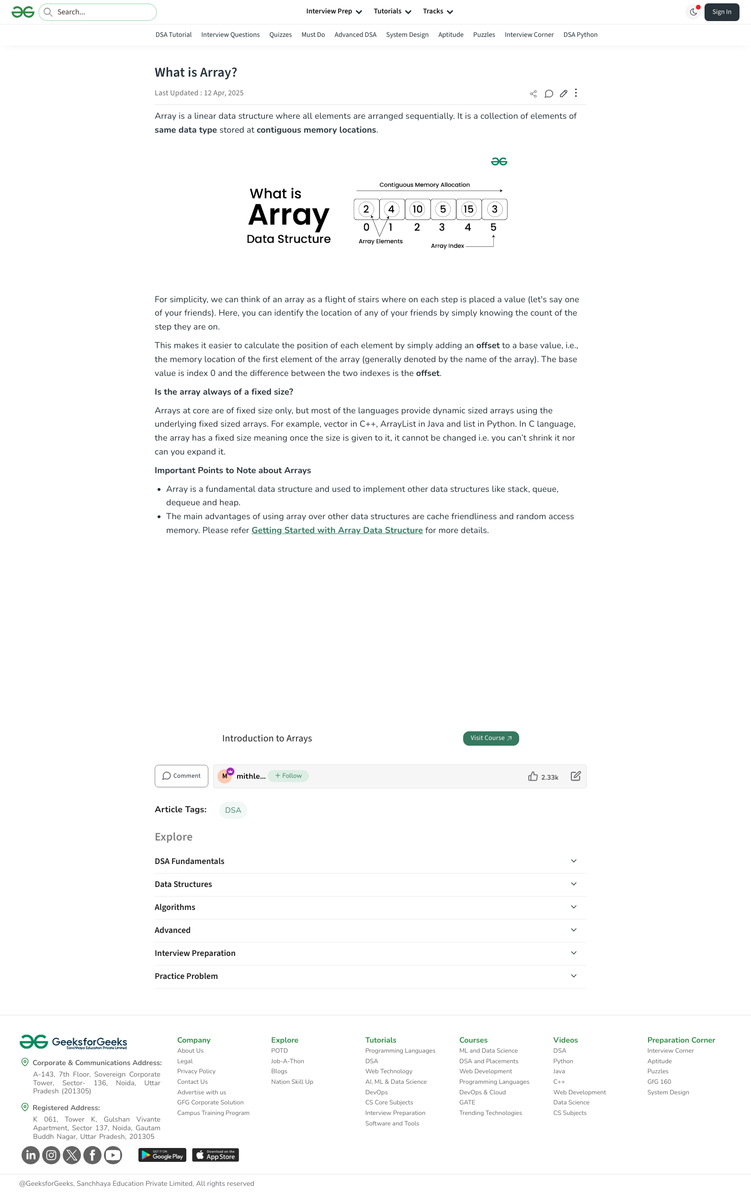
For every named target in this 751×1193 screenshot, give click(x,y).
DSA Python (580, 35)
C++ (559, 1082)
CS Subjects (570, 1113)
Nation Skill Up (292, 1082)
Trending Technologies (490, 1113)
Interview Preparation (395, 1113)
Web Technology (388, 1071)
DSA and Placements (489, 1061)
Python (563, 1061)
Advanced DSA (356, 35)
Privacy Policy (196, 1071)
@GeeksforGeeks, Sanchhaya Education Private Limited (106, 1184)
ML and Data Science (488, 1050)
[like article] (543, 776)
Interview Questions (230, 35)
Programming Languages (400, 1050)
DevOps (376, 1092)
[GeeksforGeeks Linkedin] (29, 1155)
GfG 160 (659, 1082)
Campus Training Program (213, 1113)
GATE (467, 1102)
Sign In (722, 12)
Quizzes (280, 35)
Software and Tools (392, 1123)
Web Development (485, 1071)
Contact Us (192, 1082)
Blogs (279, 1071)
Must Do (313, 35)
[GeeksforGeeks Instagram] (50, 1155)
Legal (185, 1061)
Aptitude (451, 35)
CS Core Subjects (389, 1102)
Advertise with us (202, 1092)
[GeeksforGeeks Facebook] (91, 1155)
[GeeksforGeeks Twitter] (70, 1155)
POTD (279, 1050)
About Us (190, 1050)
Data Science (571, 1102)
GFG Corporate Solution (210, 1102)
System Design (407, 35)
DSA (233, 810)
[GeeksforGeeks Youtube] (112, 1155)
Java (559, 1071)
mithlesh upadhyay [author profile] (252, 776)
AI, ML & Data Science (396, 1082)
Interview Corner (529, 35)
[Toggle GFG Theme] (693, 12)
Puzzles (484, 35)
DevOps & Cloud (482, 1092)
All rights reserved (225, 1184)
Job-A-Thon (287, 1061)
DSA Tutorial (174, 35)
